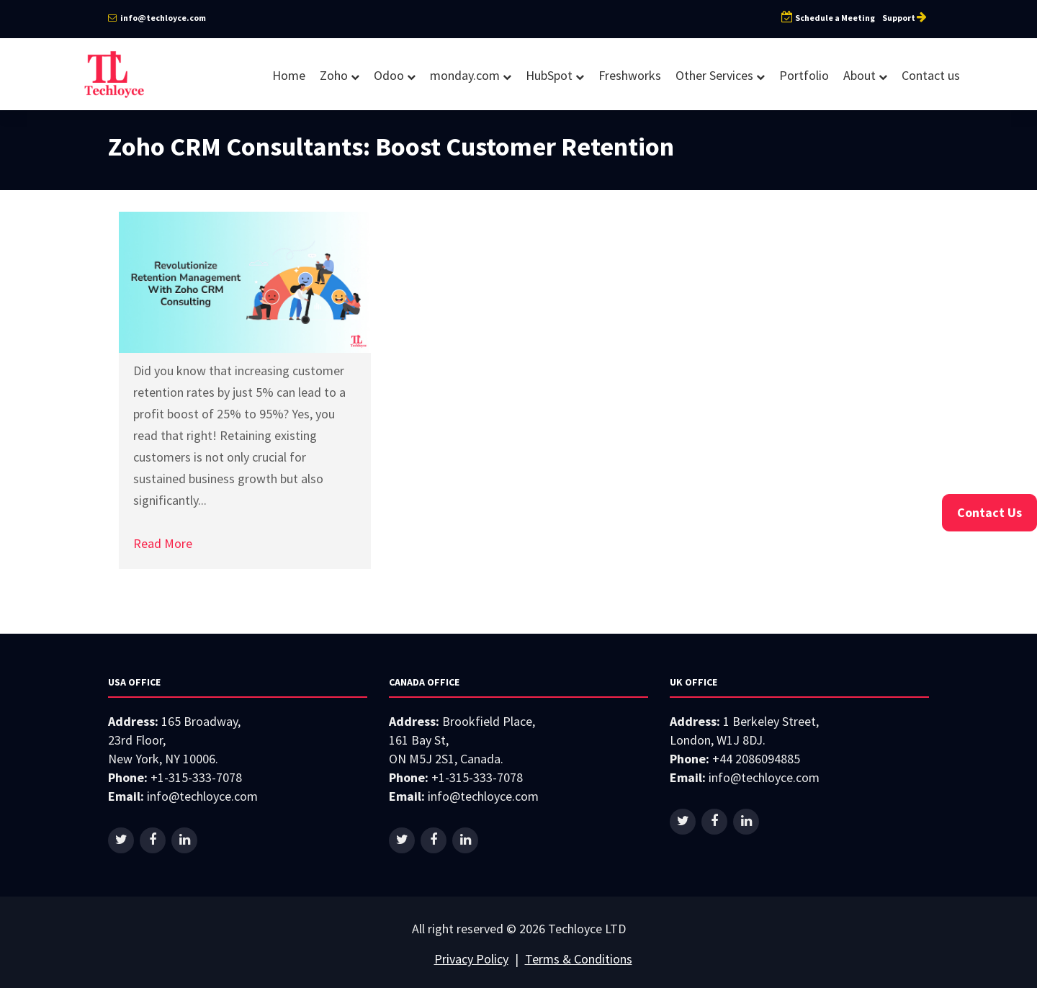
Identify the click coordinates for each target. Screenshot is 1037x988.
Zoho (339, 75)
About (865, 75)
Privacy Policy (471, 959)
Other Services (720, 75)
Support (905, 17)
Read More (162, 543)
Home (288, 75)
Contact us (931, 75)
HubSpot (555, 75)
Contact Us (989, 512)
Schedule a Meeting (828, 17)
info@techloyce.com (157, 17)
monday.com (470, 75)
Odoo (395, 75)
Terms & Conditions (578, 959)
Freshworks (629, 75)
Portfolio (804, 75)
